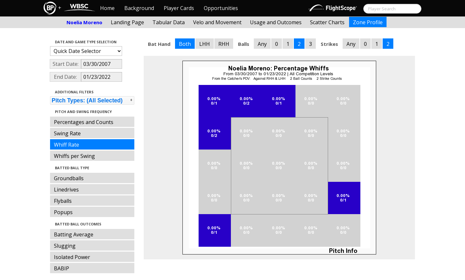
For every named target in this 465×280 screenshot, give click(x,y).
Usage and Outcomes (276, 22)
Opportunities (221, 8)
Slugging (65, 245)
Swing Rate (67, 133)
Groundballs (69, 178)
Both (185, 43)
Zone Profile (368, 22)
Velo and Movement (217, 22)
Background (139, 8)
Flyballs (63, 200)
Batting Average (73, 234)
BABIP (61, 268)
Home (107, 8)
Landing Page (127, 22)
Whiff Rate (66, 144)
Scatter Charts (327, 22)
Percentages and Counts (83, 122)
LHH (204, 43)
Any (262, 43)
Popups (63, 212)
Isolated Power (72, 257)
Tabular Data (168, 22)
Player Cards (179, 8)
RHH (223, 43)
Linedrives (66, 189)
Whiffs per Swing (74, 156)
